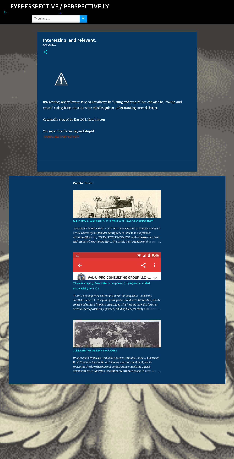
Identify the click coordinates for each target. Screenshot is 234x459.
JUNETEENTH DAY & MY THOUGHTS (95, 350)
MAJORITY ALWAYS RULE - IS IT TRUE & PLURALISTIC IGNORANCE (113, 221)
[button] (45, 52)
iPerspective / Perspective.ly (61, 137)
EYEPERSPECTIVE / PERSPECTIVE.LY (59, 6)
